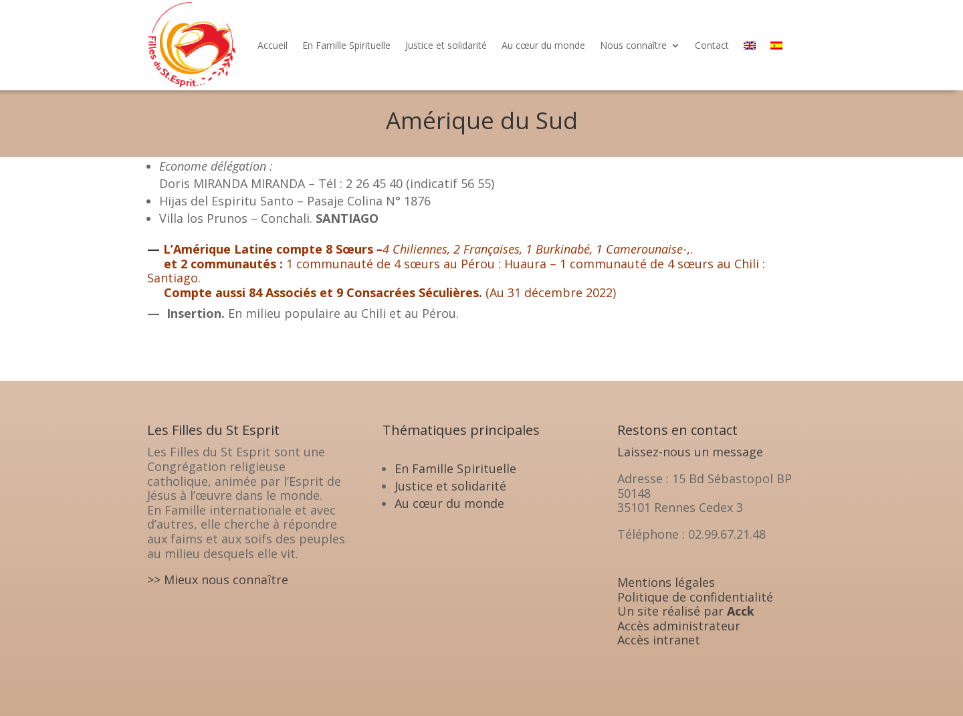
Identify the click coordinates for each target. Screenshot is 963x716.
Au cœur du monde (543, 45)
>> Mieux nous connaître (217, 579)
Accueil (272, 45)
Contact (712, 45)
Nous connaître (633, 45)
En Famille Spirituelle (346, 45)
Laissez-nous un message (690, 452)
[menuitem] (750, 45)
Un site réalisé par (685, 611)
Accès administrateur (678, 626)
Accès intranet (658, 640)
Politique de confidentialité (695, 597)
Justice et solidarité (446, 45)
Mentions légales (666, 582)
